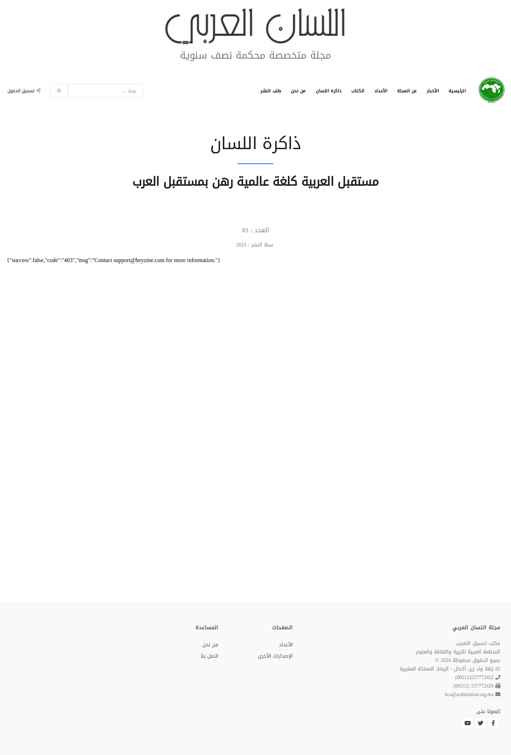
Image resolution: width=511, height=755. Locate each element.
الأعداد (381, 91)
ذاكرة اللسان (328, 91)
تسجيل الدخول (23, 91)
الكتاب (357, 91)
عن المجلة (407, 91)
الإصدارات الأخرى (275, 656)
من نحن (298, 91)
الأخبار (433, 91)
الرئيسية (457, 91)
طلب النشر (270, 91)
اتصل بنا (209, 656)
